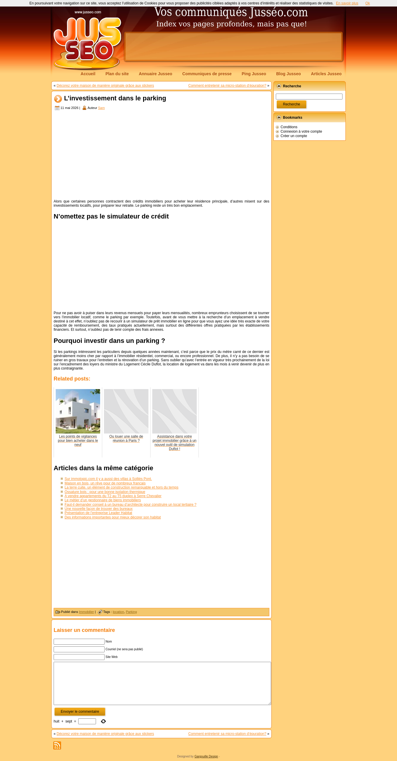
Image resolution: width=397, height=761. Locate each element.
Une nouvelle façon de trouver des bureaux (98, 509)
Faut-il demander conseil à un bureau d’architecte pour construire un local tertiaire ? (130, 504)
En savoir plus (347, 3)
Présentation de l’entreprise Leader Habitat (98, 513)
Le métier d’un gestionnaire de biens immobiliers (103, 500)
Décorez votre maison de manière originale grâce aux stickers (105, 86)
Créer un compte (294, 136)
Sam (101, 108)
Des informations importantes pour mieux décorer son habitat (113, 517)
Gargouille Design (206, 756)
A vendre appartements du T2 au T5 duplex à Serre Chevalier (113, 496)
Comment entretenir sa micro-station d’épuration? (227, 86)
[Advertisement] (233, 46)
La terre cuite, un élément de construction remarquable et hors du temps (121, 487)
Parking (131, 612)
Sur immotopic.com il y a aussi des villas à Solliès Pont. (108, 479)
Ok (367, 3)
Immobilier (86, 612)
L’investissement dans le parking (115, 98)
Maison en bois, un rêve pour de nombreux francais (105, 483)
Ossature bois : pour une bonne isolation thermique (105, 492)
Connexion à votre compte (301, 131)
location (118, 612)
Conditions (289, 127)
